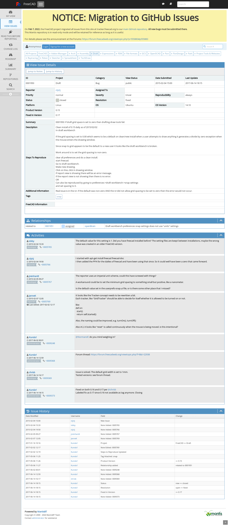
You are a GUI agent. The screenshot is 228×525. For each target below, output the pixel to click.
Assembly (83, 53)
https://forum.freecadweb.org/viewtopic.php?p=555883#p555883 (115, 39)
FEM (119, 53)
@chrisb (112, 389)
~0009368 (50, 360)
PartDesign (177, 53)
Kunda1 (33, 337)
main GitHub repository (135, 29)
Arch (72, 53)
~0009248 (50, 343)
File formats (131, 53)
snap (59, 196)
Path (189, 53)
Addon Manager (58, 53)
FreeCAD (26, 4)
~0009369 (47, 378)
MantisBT (42, 511)
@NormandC (82, 336)
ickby (31, 241)
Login (45, 46)
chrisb (32, 372)
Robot (44, 58)
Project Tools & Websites (207, 53)
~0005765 (47, 247)
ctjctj (58, 90)
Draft (94, 53)
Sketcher (55, 58)
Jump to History (54, 71)
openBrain (90, 226)
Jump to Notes (35, 71)
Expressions (107, 53)
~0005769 (45, 301)
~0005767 (47, 281)
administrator (38, 518)
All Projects (31, 53)
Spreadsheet (69, 58)
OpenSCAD (154, 53)
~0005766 (45, 264)
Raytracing (32, 58)
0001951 (49, 226)
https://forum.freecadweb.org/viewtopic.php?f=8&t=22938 (120, 354)
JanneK (32, 295)
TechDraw (84, 58)
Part (166, 53)
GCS (143, 53)
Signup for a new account (62, 46)
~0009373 (50, 395)
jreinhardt (34, 276)
